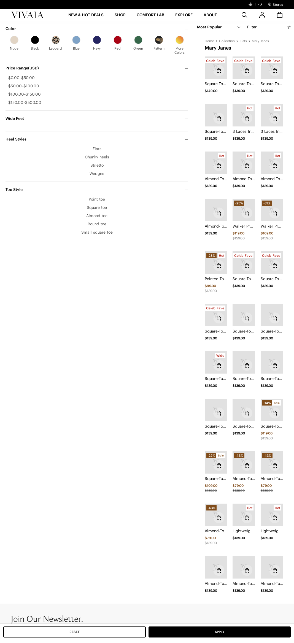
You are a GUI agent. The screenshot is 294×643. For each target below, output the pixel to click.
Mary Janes (260, 41)
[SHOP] (120, 16)
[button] (86, 16)
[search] (244, 15)
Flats (243, 41)
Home (209, 41)
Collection (227, 41)
